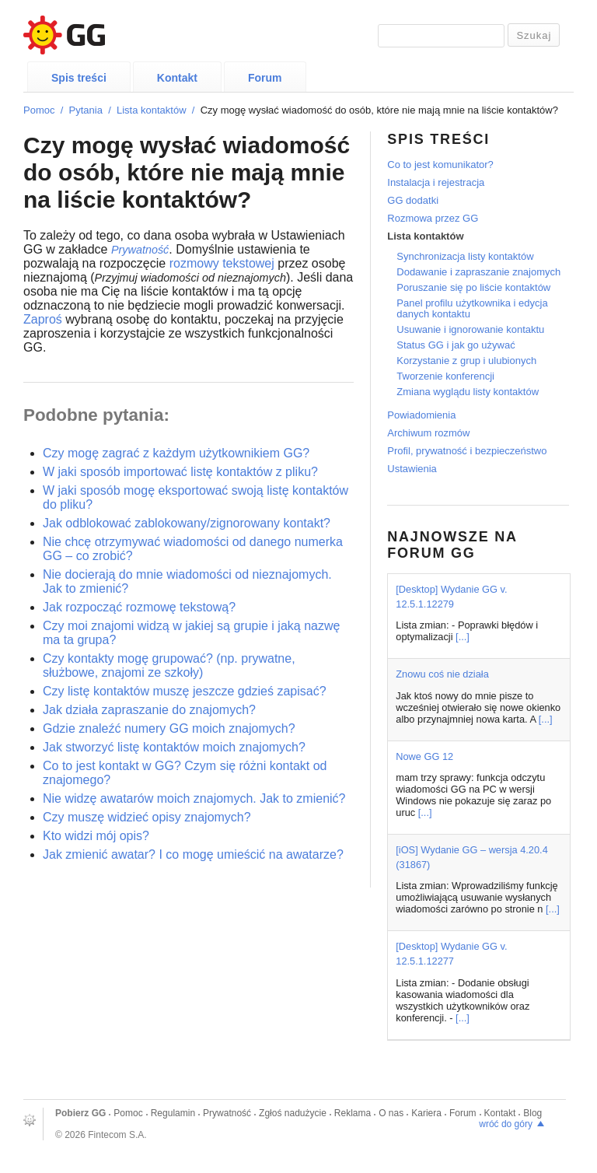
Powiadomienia (421, 415)
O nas (391, 1113)
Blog (532, 1113)
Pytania (86, 110)
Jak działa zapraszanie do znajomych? (149, 709)
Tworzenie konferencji (445, 376)
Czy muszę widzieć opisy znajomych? (147, 817)
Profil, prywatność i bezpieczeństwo (466, 451)
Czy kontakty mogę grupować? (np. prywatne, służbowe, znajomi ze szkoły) (169, 665)
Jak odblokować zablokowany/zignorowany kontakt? (186, 523)
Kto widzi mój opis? (96, 835)
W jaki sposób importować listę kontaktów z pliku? (180, 471)
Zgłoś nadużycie (292, 1113)
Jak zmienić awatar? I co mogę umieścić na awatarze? (193, 854)
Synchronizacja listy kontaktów (464, 256)
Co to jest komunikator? (440, 164)
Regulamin (173, 1113)
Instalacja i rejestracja (435, 182)
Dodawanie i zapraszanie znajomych (478, 272)
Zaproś (42, 319)
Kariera (426, 1113)
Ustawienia (412, 468)
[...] (463, 637)
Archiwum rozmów (428, 433)
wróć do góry (505, 1124)
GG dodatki (412, 200)
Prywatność (227, 1113)
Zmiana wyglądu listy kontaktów (467, 391)
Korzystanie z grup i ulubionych (466, 360)
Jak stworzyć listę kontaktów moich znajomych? (174, 747)
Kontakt (177, 78)
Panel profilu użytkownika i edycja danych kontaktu (471, 308)
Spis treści (78, 78)
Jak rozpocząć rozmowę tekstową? (139, 607)
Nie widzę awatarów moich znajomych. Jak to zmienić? (194, 798)
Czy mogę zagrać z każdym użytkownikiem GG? (176, 453)
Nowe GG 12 (424, 756)
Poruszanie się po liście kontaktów (473, 287)
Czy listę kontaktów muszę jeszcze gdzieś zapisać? (184, 691)
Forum (265, 78)
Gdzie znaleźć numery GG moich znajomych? (169, 728)
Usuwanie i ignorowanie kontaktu (470, 329)
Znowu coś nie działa (442, 674)
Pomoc (38, 110)
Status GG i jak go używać (455, 345)
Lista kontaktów (152, 110)
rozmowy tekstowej (221, 263)
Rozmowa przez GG (432, 218)
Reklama (352, 1113)
